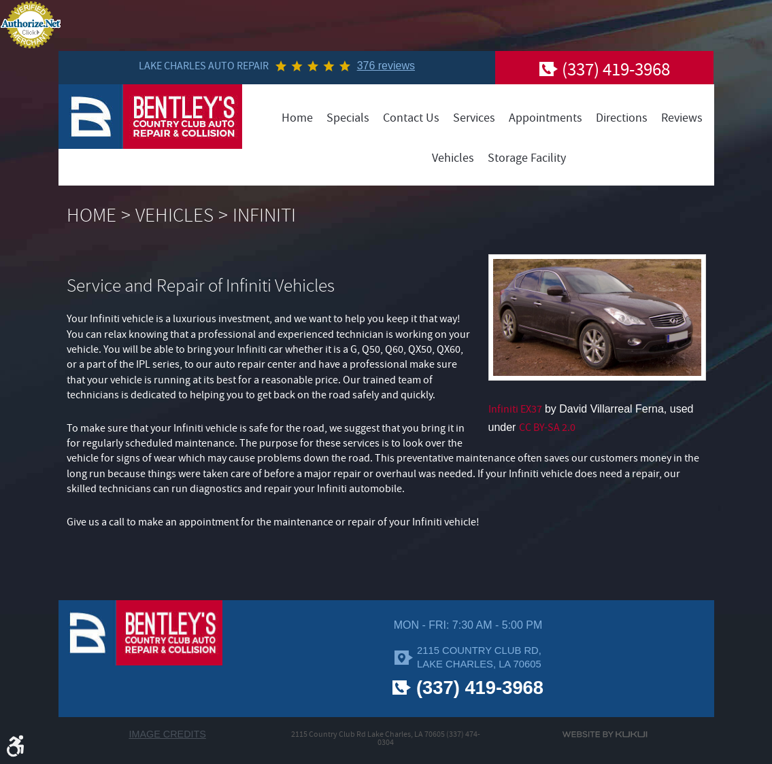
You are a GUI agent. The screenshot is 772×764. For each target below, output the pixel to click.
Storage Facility (527, 158)
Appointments (545, 118)
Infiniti (264, 215)
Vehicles (453, 158)
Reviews (682, 118)
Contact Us (411, 118)
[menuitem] (297, 118)
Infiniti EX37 (515, 409)
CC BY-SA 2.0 (547, 427)
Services (474, 118)
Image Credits (167, 734)
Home (297, 118)
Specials (347, 118)
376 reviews (386, 65)
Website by (604, 734)
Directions (622, 118)
